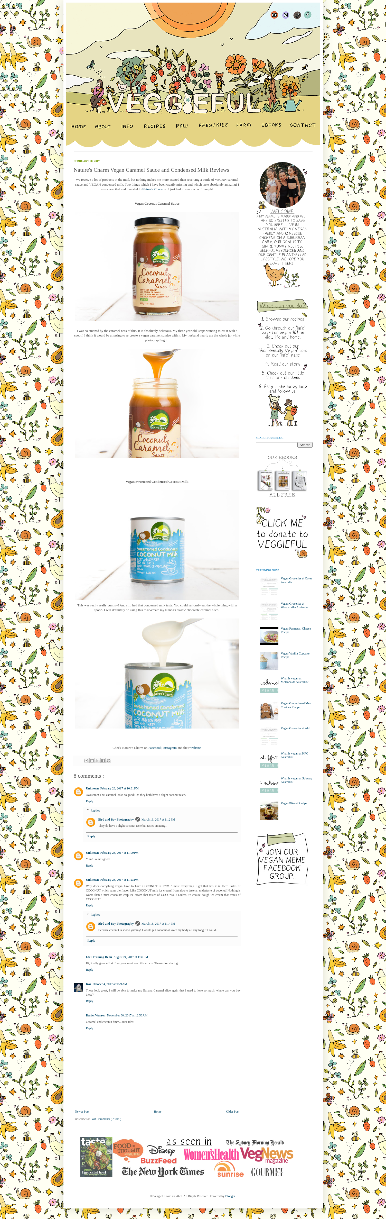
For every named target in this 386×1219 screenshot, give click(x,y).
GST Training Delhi (99, 957)
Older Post (232, 1111)
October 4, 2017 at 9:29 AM (110, 984)
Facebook (155, 748)
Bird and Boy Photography (116, 819)
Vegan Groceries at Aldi (295, 728)
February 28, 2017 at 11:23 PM (119, 879)
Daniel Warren (96, 1015)
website (195, 748)
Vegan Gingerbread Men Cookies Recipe (296, 705)
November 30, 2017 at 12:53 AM (127, 1015)
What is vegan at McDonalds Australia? (294, 680)
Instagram (170, 748)
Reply (89, 801)
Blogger (230, 1196)
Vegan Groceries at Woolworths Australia (294, 605)
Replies (95, 810)
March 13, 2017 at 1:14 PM (158, 923)
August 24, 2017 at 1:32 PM (131, 957)
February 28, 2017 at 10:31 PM (119, 788)
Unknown (92, 788)
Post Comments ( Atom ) (106, 1119)
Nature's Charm (153, 189)
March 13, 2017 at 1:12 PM (158, 819)
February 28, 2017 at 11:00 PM (119, 852)
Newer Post (82, 1111)
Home (157, 1111)
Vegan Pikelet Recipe (294, 803)
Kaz (88, 984)
